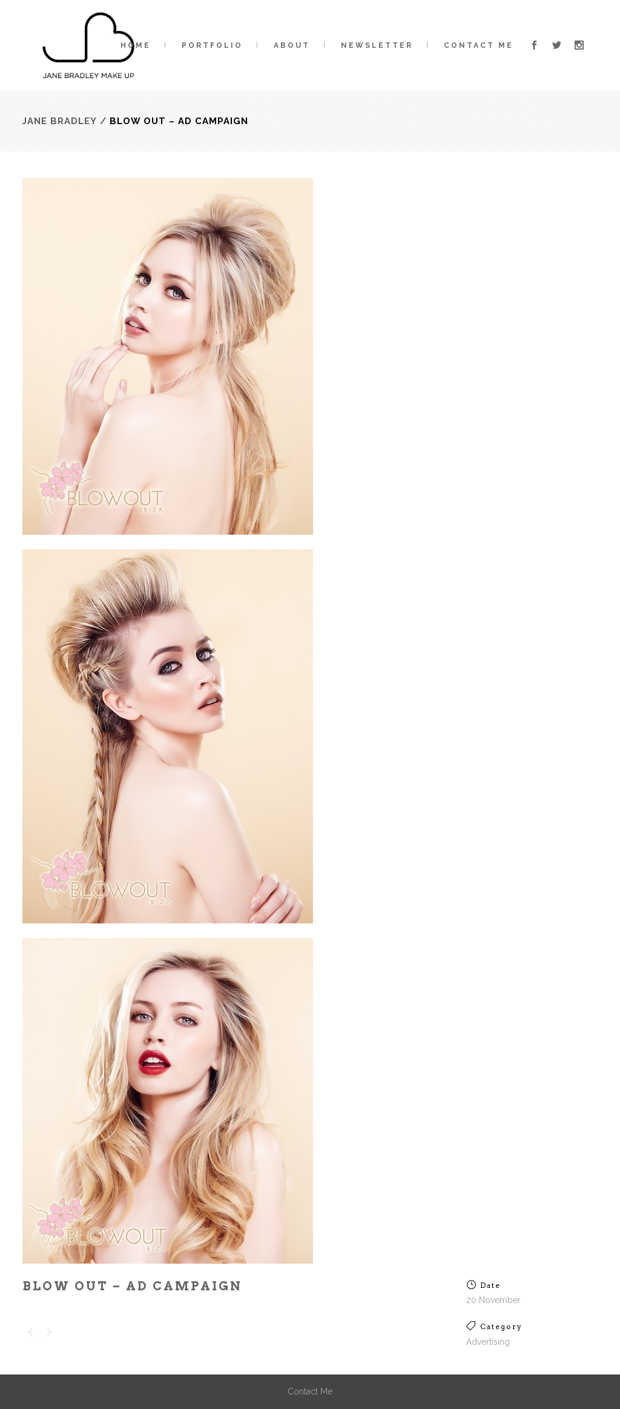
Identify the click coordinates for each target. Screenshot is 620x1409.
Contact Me (310, 1391)
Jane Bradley (59, 121)
